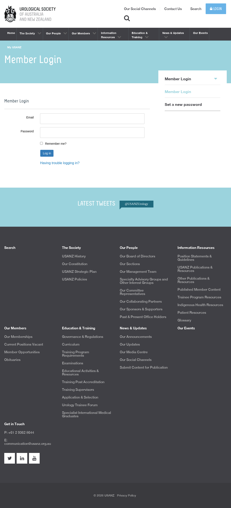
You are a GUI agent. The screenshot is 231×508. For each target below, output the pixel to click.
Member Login (191, 78)
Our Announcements (136, 337)
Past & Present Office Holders (143, 317)
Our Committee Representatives (132, 292)
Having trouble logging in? (59, 163)
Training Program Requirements (75, 354)
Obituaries (12, 360)
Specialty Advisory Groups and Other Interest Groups (144, 281)
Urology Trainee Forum (80, 405)
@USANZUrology (136, 204)
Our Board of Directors (137, 256)
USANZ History (74, 256)
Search (195, 9)
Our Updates (130, 344)
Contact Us (173, 9)
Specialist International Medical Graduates (86, 414)
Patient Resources (192, 313)
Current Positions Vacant (23, 344)
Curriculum (70, 344)
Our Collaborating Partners (141, 301)
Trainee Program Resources (199, 297)
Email (30, 117)
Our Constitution (74, 264)
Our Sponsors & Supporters (141, 309)
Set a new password (183, 104)
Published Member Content (199, 290)
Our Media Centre (134, 352)
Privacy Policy (126, 495)
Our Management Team (138, 272)
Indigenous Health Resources (200, 305)
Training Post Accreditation (83, 382)
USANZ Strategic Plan (79, 272)
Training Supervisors (78, 390)
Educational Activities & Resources (80, 372)
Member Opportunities (22, 352)
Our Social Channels (140, 9)
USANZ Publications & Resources (195, 269)
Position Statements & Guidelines (195, 258)
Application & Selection (80, 397)
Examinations (72, 363)
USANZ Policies (74, 279)
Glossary (184, 320)
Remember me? (55, 143)
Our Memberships (18, 337)
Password (27, 131)
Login (216, 9)
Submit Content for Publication (144, 367)
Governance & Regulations (82, 337)
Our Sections (130, 264)
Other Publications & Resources (193, 280)
